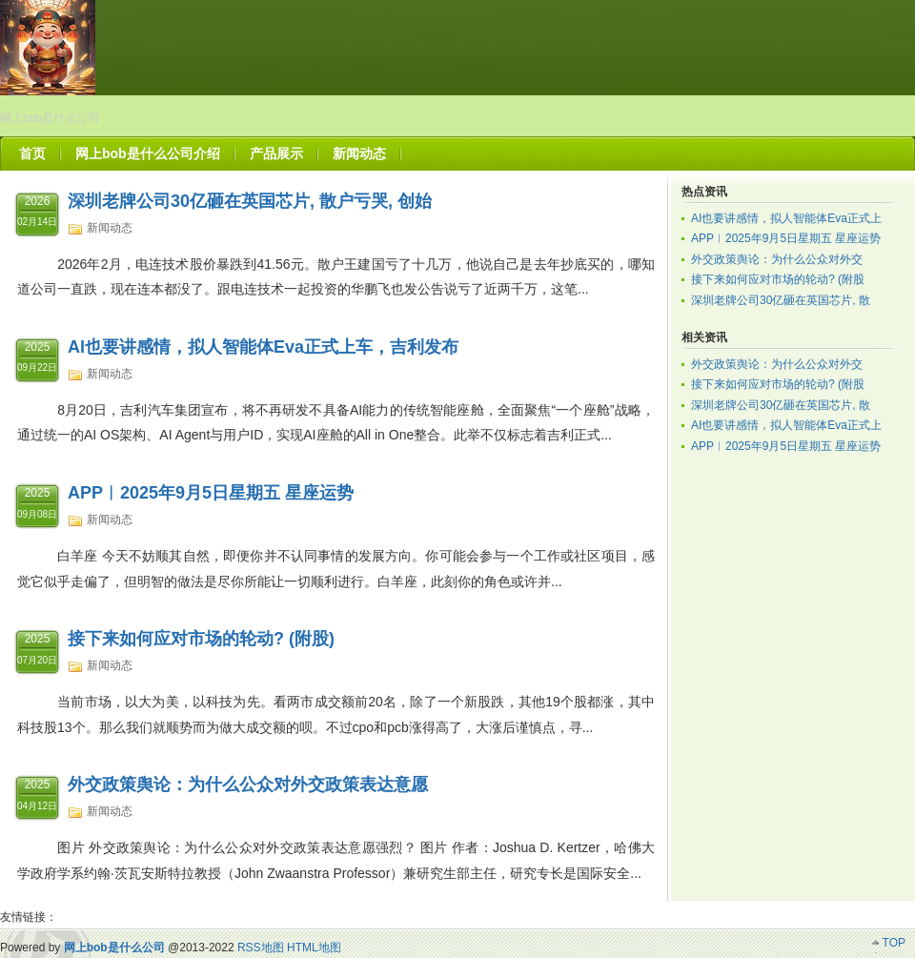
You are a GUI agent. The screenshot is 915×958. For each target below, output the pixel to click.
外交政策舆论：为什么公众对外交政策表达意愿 (248, 784)
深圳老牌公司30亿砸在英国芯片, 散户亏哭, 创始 (250, 201)
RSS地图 (260, 947)
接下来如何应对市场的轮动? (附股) (201, 638)
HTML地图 (314, 947)
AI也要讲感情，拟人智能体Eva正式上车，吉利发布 (263, 347)
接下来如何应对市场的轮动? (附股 (777, 279)
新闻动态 (109, 227)
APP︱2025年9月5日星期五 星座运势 (211, 492)
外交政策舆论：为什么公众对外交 (777, 259)
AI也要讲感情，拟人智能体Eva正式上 (786, 218)
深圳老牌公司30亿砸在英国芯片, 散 (780, 300)
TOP (894, 942)
